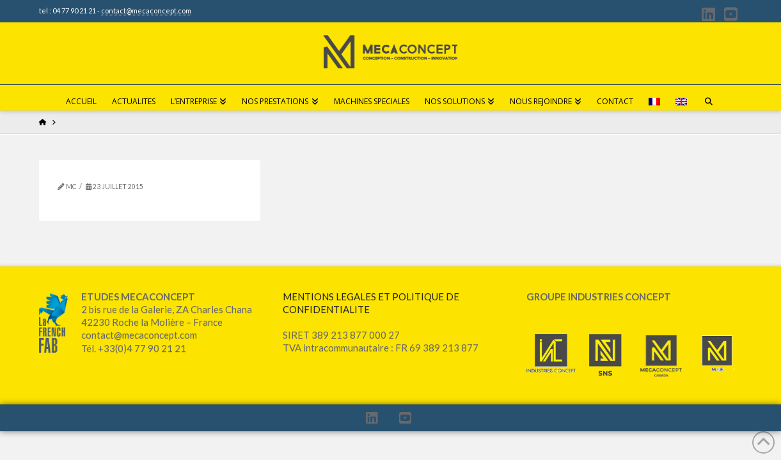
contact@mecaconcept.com (146, 10)
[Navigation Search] (709, 98)
